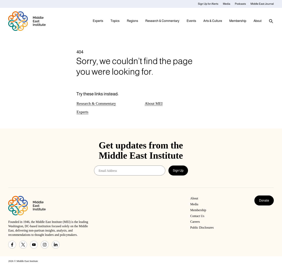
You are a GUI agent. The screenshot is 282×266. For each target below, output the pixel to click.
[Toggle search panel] (271, 21)
